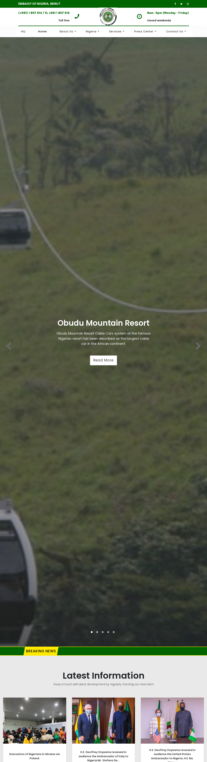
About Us (66, 31)
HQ (23, 31)
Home (42, 31)
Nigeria (91, 31)
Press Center (143, 31)
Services (115, 31)
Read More (103, 360)
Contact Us (174, 31)
